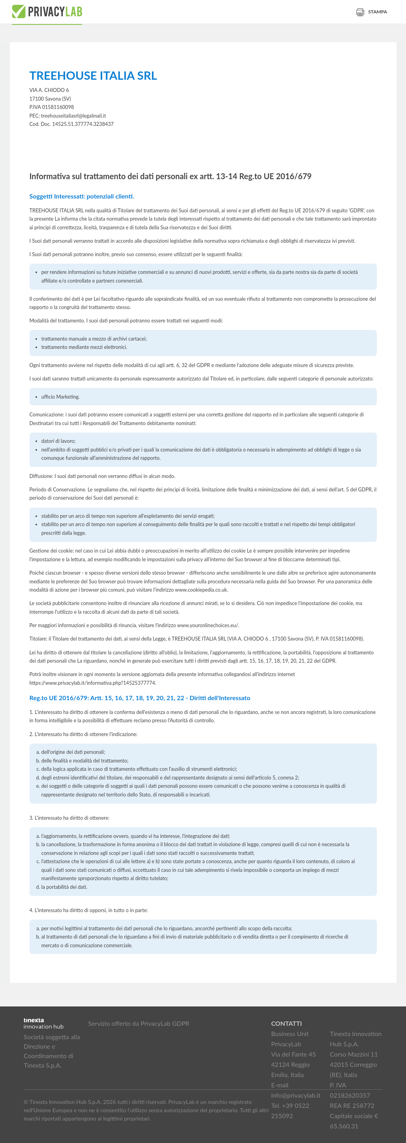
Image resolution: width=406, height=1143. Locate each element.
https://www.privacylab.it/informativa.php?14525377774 (92, 683)
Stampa (371, 12)
